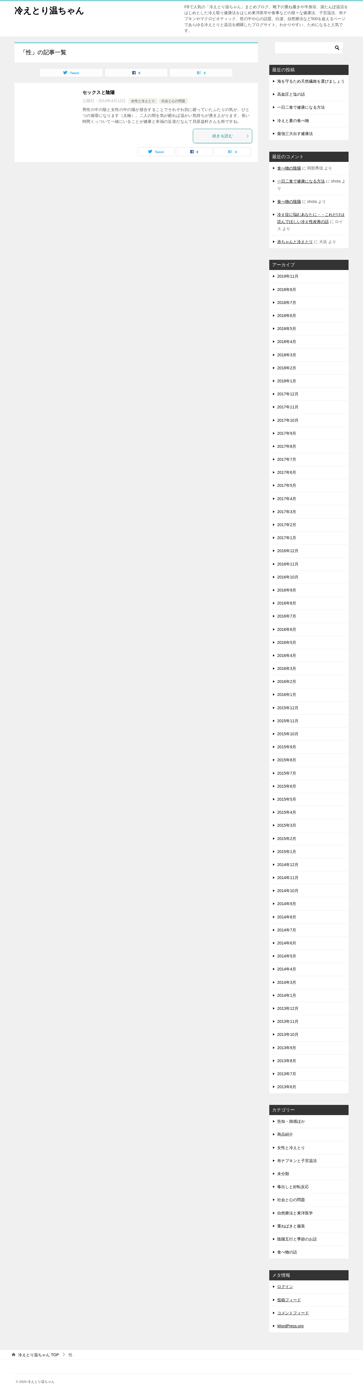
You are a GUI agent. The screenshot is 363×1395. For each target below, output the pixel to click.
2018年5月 (286, 328)
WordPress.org (290, 1326)
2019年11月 (287, 276)
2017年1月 (286, 537)
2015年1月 (286, 851)
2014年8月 (286, 917)
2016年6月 (286, 629)
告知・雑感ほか (291, 1121)
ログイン (285, 1286)
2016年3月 (286, 668)
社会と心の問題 (173, 101)
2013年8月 (286, 1060)
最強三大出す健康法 (295, 133)
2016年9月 (286, 590)
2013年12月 (287, 1008)
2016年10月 (287, 577)
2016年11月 (287, 564)
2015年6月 (286, 786)
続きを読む (230, 136)
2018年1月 (286, 381)
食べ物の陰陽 (289, 168)
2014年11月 (287, 877)
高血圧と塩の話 (291, 94)
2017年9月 (286, 433)
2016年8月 (286, 603)
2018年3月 (286, 355)
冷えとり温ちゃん (49, 9)
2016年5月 (286, 642)
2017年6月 (286, 472)
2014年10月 (287, 890)
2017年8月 (286, 446)
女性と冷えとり (143, 101)
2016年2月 (286, 681)
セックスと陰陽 (98, 92)
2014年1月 (286, 995)
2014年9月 (286, 903)
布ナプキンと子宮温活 (297, 1160)
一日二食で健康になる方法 (301, 107)
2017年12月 (287, 394)
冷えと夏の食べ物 (293, 120)
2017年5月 (286, 485)
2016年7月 (286, 616)
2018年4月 (286, 341)
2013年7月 (286, 1074)
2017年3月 (286, 511)
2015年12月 (287, 708)
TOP (38, 1355)
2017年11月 (287, 407)
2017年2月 (286, 524)
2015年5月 (286, 799)
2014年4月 (286, 969)
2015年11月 (287, 721)
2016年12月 (287, 550)
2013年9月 (286, 1047)
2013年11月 (287, 1021)
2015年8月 (286, 760)
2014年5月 (286, 956)
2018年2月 (286, 368)
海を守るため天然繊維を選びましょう (311, 81)
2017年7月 (286, 459)
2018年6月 (286, 315)
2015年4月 (286, 812)
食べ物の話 (287, 1252)
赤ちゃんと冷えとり (295, 241)
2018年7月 (286, 302)
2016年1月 (286, 694)
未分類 (283, 1173)
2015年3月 (286, 825)
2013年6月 (286, 1087)
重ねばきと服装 (291, 1226)
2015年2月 (286, 838)
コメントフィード (293, 1313)
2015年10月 (287, 734)
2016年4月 (286, 655)
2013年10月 (287, 1034)
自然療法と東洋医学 (295, 1213)
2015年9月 (286, 747)
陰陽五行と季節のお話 (297, 1239)
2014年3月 (286, 982)
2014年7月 (286, 930)
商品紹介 (285, 1134)
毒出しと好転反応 (293, 1186)
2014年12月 (287, 864)
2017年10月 (287, 420)
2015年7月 (286, 773)
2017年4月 (286, 498)
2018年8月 (286, 289)
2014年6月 (286, 943)
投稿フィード (289, 1300)
